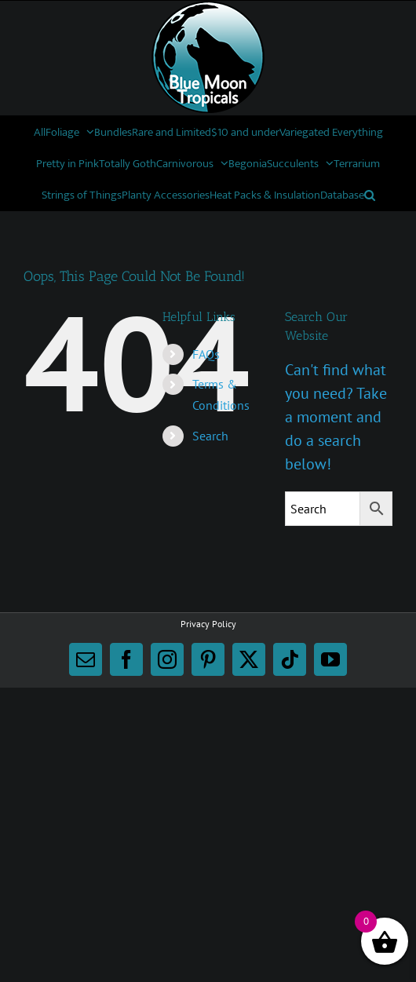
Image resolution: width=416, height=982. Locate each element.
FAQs (206, 354)
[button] (369, 194)
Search (210, 436)
